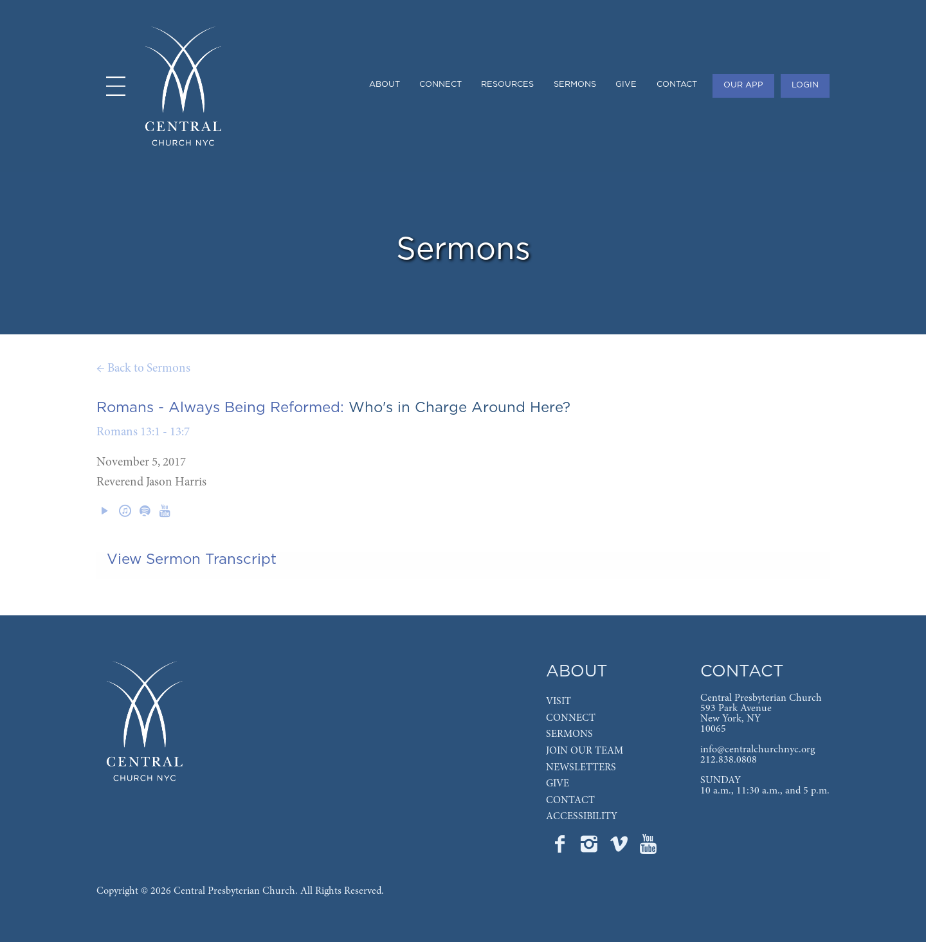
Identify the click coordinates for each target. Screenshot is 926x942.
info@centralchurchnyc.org (757, 750)
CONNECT (570, 718)
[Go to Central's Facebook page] (561, 848)
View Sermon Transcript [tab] (192, 559)
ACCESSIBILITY (581, 816)
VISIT (558, 701)
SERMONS (569, 734)
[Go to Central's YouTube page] (648, 848)
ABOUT (577, 672)
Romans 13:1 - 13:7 (143, 432)
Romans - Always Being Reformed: (220, 408)
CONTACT (570, 800)
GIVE (557, 784)
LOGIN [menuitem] (805, 85)
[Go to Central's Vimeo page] (620, 848)
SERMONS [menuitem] (575, 84)
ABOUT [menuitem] (384, 84)
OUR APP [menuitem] (743, 85)
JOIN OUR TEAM (584, 751)
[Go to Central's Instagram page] (590, 848)
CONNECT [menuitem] (440, 84)
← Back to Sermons (143, 369)
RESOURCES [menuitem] (507, 84)
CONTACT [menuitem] (677, 84)
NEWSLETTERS (581, 768)
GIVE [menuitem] (626, 84)
